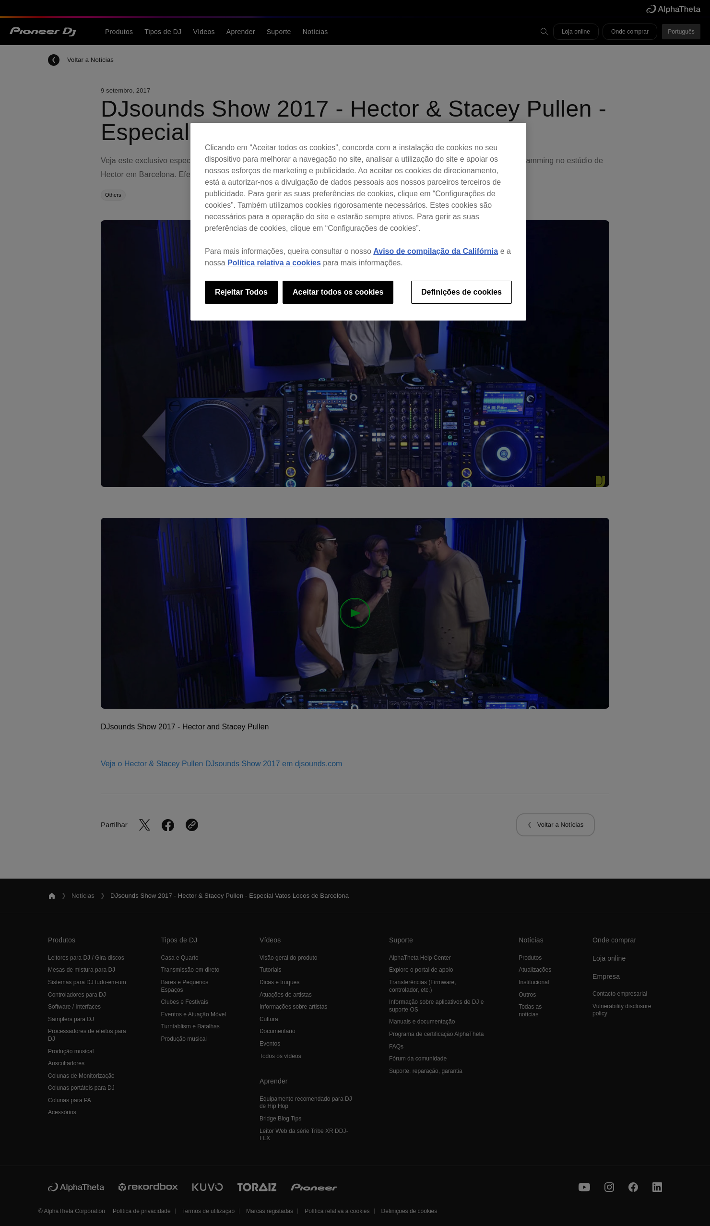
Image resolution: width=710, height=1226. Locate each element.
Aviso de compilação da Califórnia (435, 251)
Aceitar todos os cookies (338, 292)
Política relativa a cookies (274, 263)
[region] (358, 222)
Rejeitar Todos (241, 292)
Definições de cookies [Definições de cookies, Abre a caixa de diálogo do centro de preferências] (461, 292)
